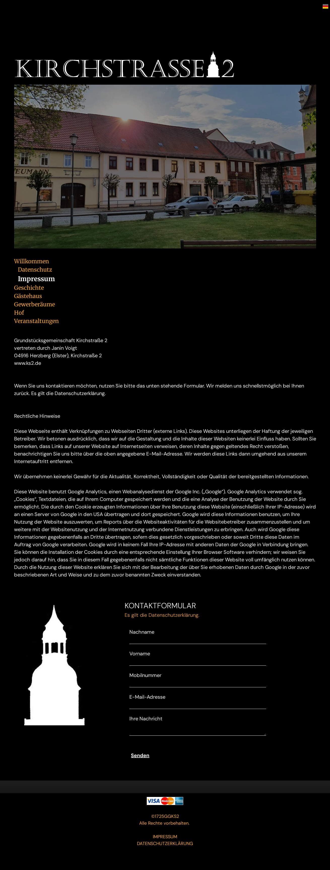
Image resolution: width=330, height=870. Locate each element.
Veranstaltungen (36, 321)
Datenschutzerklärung (173, 615)
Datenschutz (35, 269)
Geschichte (29, 287)
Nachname (141, 632)
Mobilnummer (145, 675)
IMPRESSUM (165, 837)
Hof (19, 312)
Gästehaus (28, 296)
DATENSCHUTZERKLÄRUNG (165, 844)
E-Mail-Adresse (147, 697)
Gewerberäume (34, 304)
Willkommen (31, 261)
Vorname (139, 653)
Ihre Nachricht (145, 718)
